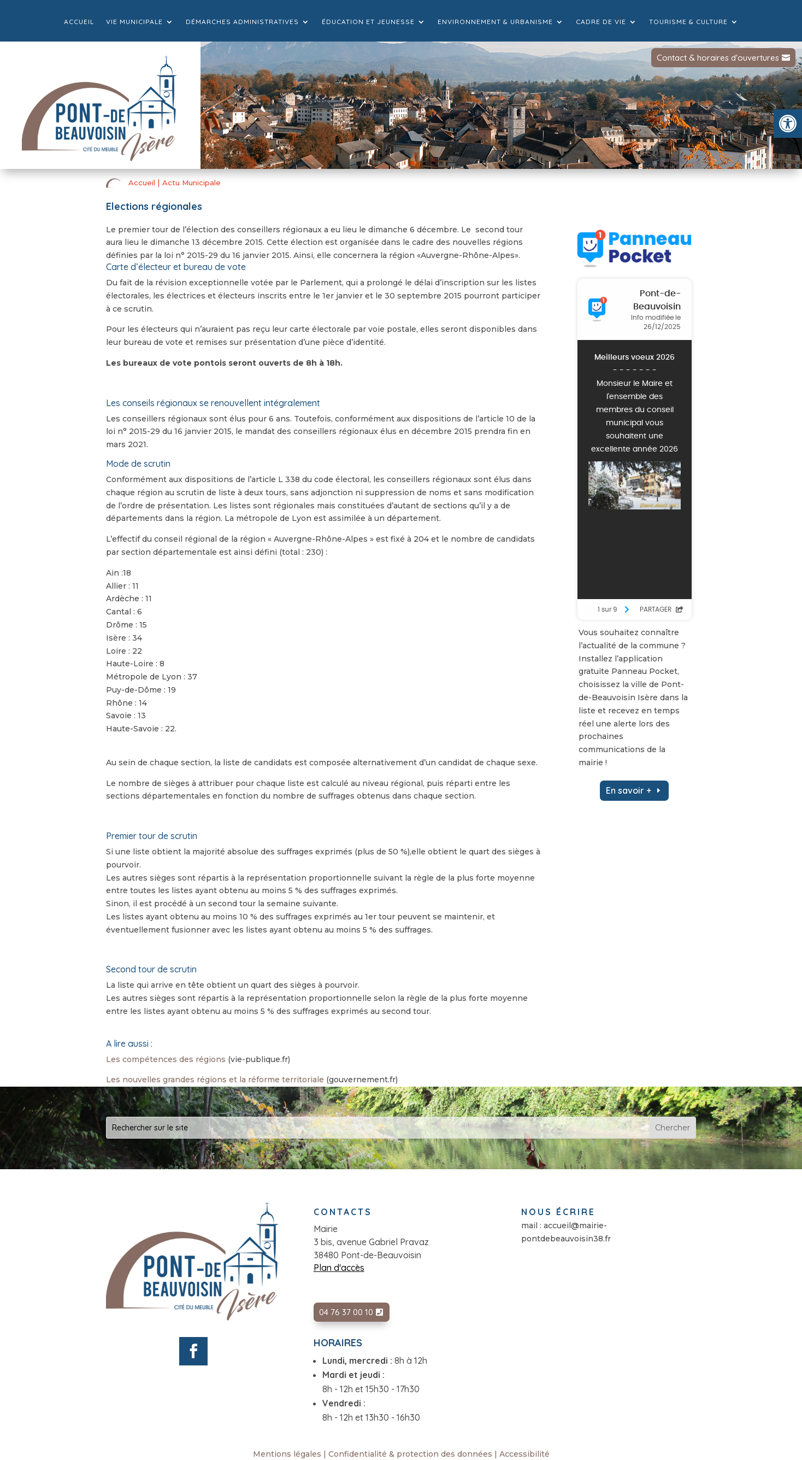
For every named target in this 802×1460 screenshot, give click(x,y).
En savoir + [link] (628, 790)
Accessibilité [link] (524, 1454)
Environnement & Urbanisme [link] (495, 22)
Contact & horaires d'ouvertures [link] (718, 57)
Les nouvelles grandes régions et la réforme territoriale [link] (215, 1079)
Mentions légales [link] (287, 1454)
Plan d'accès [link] (339, 1267)
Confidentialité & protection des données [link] (410, 1454)
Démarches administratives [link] (242, 22)
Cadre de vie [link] (601, 22)
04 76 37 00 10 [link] (346, 1312)
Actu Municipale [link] (191, 182)
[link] (788, 123)
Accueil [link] (79, 22)
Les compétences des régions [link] (166, 1059)
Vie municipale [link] (134, 22)
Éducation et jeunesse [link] (368, 22)
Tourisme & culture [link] (688, 22)
